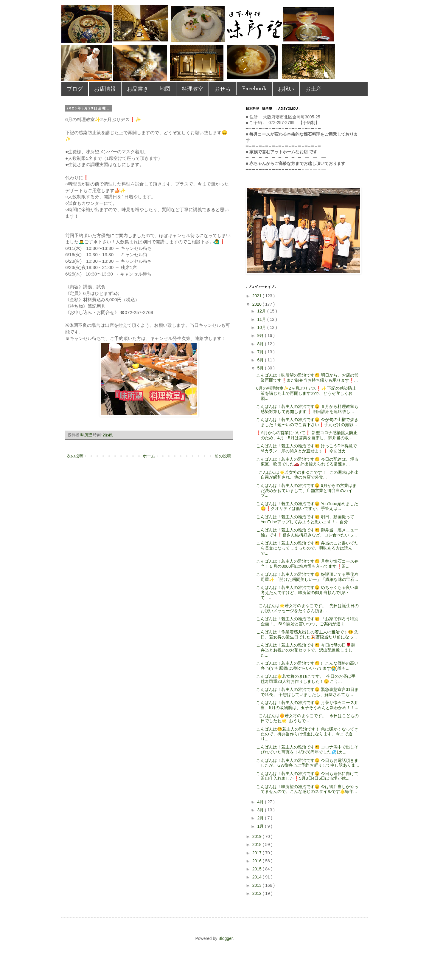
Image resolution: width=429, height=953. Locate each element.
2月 (261, 818)
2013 (257, 885)
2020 (257, 304)
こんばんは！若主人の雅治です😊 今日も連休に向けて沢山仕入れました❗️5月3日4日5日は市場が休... (307, 776)
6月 (261, 360)
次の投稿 (75, 456)
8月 (261, 343)
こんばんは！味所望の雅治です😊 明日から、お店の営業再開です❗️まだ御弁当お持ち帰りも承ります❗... (307, 378)
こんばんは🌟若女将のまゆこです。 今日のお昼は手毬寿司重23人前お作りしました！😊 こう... (305, 679)
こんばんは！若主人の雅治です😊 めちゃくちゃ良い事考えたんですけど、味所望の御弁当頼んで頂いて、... (307, 592)
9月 (261, 335)
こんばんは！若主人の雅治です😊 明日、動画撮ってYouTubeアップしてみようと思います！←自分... (305, 519)
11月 (262, 319)
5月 (261, 368)
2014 (257, 877)
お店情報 (105, 89)
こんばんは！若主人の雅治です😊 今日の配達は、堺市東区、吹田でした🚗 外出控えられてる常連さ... (307, 462)
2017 (257, 852)
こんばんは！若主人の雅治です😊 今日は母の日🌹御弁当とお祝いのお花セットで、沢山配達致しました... (305, 650)
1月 (261, 826)
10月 (262, 327)
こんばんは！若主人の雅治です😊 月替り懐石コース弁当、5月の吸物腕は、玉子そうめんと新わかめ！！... (307, 705)
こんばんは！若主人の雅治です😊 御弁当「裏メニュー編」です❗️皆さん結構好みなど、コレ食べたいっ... (307, 532)
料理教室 (192, 89)
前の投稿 (222, 456)
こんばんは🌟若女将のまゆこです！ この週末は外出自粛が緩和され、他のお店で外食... (307, 475)
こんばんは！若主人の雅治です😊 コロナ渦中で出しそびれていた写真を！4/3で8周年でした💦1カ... (307, 749)
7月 (261, 351)
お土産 (313, 89)
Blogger (225, 938)
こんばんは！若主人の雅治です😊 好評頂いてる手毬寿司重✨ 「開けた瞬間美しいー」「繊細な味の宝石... (307, 577)
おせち (222, 89)
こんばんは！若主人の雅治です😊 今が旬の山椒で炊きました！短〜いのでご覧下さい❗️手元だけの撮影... (307, 422)
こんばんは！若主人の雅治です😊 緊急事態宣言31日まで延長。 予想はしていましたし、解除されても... (307, 692)
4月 (261, 801)
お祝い (286, 89)
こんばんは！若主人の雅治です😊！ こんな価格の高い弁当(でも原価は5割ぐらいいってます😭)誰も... (307, 666)
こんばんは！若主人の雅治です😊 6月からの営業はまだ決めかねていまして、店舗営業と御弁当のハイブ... (306, 490)
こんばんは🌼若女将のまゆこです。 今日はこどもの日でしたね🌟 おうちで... (307, 718)
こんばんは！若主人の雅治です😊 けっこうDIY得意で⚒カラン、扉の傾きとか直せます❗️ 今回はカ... (306, 448)
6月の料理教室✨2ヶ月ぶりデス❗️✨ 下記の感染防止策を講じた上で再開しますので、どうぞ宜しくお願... (306, 393)
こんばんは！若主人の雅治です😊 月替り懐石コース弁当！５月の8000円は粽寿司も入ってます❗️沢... (307, 564)
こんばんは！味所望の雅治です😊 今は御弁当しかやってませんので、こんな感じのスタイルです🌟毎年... (307, 789)
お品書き (137, 89)
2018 (257, 844)
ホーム (149, 456)
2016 (257, 860)
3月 (261, 809)
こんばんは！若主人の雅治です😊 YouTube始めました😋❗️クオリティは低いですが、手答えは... (307, 506)
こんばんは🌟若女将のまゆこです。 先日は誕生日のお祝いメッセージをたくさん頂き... (307, 608)
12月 (262, 311)
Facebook (254, 88)
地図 (165, 89)
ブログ (75, 89)
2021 (257, 295)
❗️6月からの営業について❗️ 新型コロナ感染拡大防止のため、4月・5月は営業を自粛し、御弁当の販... (307, 435)
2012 (257, 893)
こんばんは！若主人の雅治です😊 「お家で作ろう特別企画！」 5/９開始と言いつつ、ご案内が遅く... (307, 621)
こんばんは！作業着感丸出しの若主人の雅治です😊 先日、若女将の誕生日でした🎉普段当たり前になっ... (307, 634)
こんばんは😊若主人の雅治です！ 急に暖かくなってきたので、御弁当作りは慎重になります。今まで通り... (307, 734)
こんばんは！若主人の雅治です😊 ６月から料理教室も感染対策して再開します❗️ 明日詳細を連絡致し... (307, 409)
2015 (257, 869)
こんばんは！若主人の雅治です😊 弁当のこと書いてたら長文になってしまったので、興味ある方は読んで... (307, 548)
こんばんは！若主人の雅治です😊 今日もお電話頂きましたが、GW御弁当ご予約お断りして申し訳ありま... (307, 763)
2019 (257, 836)
